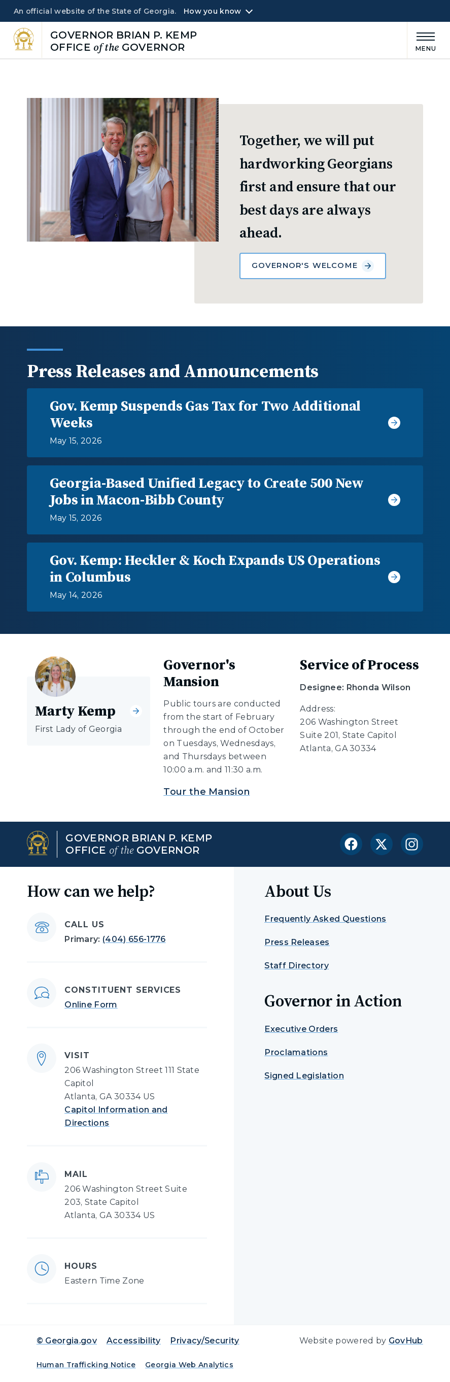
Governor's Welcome (313, 266)
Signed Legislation (304, 1076)
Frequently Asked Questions (325, 919)
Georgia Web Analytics (189, 1364)
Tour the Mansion (206, 791)
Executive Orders (301, 1029)
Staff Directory (296, 965)
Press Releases (296, 942)
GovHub (406, 1340)
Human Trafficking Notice (86, 1364)
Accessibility (134, 1340)
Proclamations (296, 1052)
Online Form (91, 1004)
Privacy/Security (204, 1340)
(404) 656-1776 (133, 939)
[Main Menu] (422, 40)
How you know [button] (212, 11)
